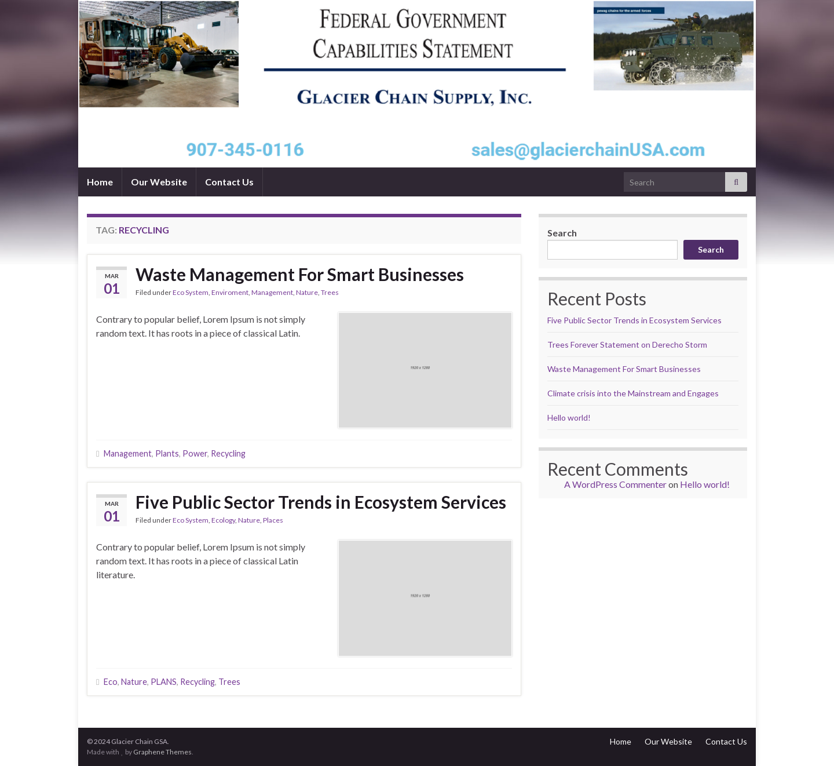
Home (100, 181)
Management (272, 292)
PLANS (164, 682)
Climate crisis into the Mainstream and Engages (633, 393)
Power (194, 453)
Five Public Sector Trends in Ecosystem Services (321, 501)
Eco (111, 682)
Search (562, 232)
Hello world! (569, 417)
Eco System (191, 292)
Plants (167, 453)
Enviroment (229, 292)
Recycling (228, 453)
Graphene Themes (162, 751)
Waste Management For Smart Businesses (300, 274)
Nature (307, 292)
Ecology (223, 520)
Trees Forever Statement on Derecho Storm (627, 344)
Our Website (159, 181)
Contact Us (229, 181)
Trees (330, 292)
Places (273, 520)
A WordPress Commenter (615, 484)
